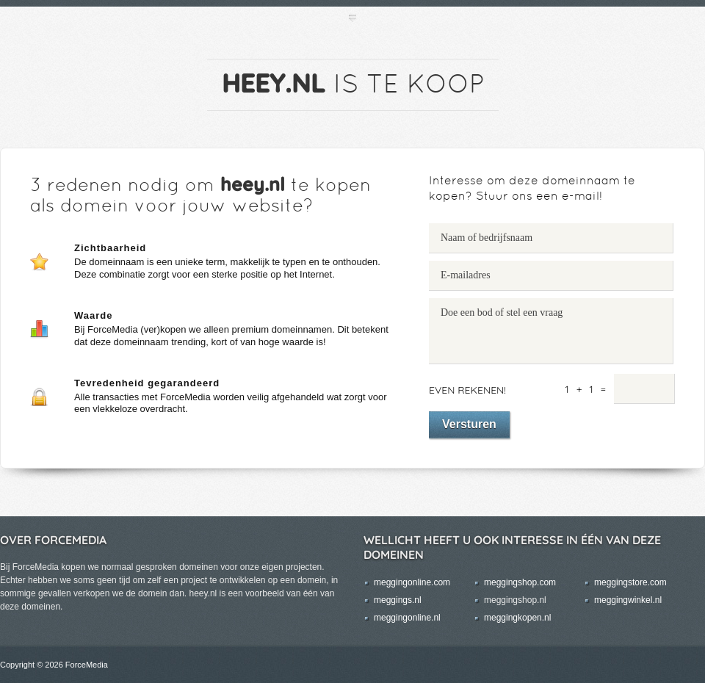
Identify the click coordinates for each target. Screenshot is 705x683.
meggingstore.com (630, 582)
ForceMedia (86, 664)
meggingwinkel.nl (628, 600)
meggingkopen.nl (517, 617)
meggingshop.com (520, 582)
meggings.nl (398, 600)
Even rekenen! (467, 390)
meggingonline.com (412, 582)
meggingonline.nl (407, 617)
